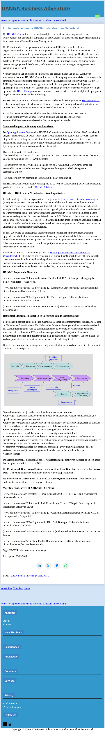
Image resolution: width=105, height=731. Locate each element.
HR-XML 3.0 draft (42, 187)
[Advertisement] (36, 597)
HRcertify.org (24, 91)
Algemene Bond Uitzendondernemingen (78, 199)
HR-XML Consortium (18, 34)
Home (3, 20)
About (6, 620)
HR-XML (44, 575)
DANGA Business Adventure (36, 8)
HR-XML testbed (90, 100)
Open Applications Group (19, 132)
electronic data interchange (24, 575)
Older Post (18, 588)
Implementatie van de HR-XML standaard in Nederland (38, 20)
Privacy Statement (12, 707)
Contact (7, 624)
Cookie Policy (10, 703)
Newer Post (6, 588)
